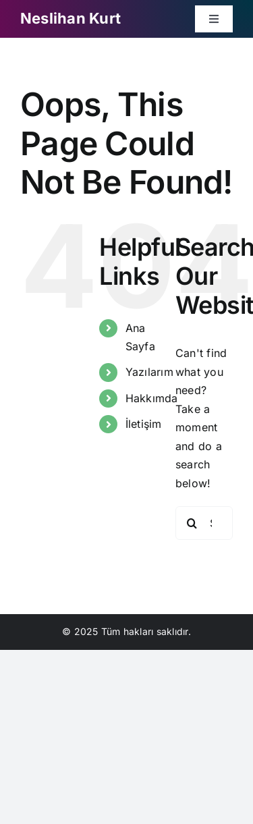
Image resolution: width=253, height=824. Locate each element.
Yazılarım (149, 372)
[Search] (192, 523)
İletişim (143, 424)
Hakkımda (151, 398)
